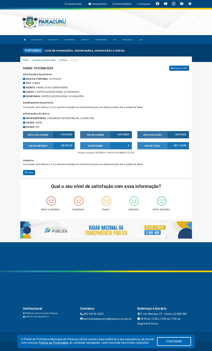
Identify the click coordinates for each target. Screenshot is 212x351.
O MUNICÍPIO (53, 40)
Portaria (63, 60)
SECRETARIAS (70, 40)
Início (26, 60)
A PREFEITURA (37, 40)
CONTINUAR (174, 341)
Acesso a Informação (44, 60)
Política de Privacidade (53, 342)
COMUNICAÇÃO (101, 40)
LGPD (141, 40)
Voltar (29, 172)
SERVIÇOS (85, 40)
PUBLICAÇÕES (128, 40)
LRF (115, 40)
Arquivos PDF (179, 68)
